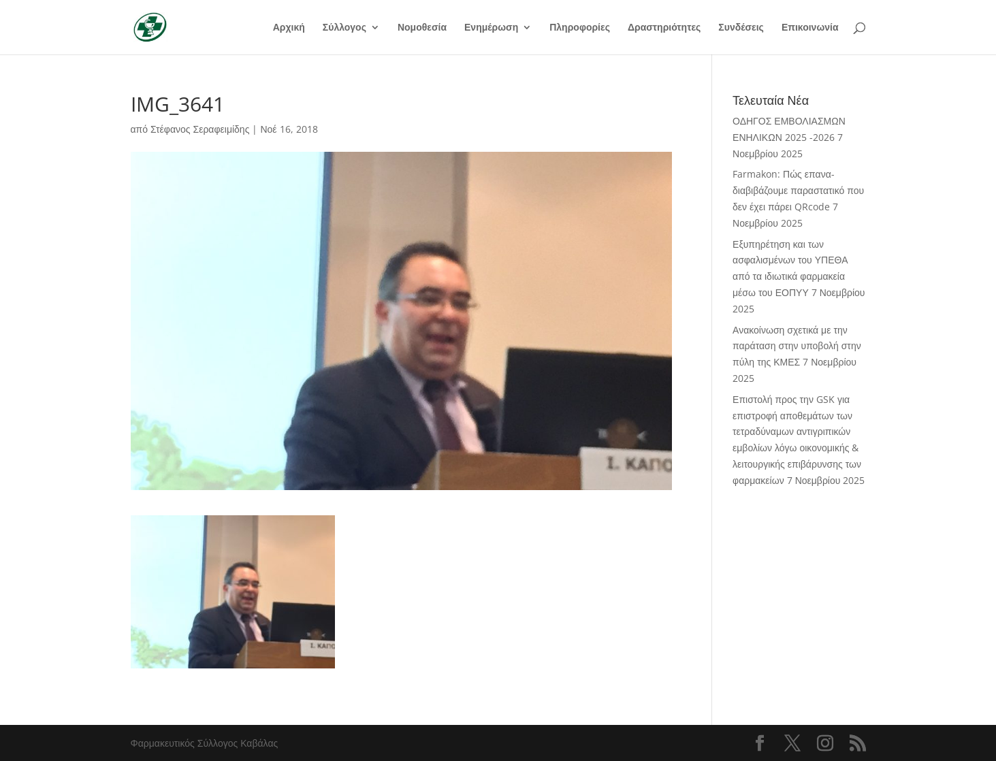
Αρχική (289, 27)
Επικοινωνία (810, 27)
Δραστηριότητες (664, 27)
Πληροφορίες (579, 27)
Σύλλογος (344, 27)
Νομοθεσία (422, 27)
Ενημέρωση (491, 27)
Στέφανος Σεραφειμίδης (199, 129)
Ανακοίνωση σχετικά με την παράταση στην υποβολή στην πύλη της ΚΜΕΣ (797, 346)
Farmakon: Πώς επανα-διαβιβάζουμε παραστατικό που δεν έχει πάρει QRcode (798, 190)
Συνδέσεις (741, 27)
